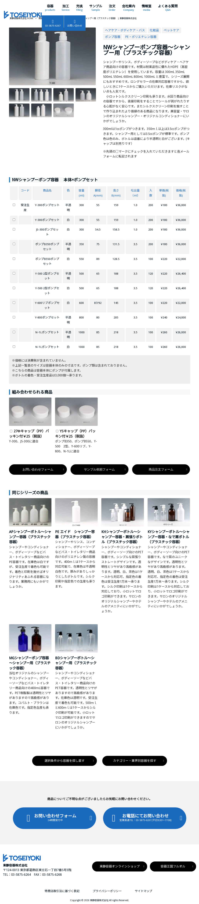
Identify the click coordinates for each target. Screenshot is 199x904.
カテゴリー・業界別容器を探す (134, 761)
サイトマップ (143, 891)
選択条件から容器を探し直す (65, 761)
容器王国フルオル (173, 866)
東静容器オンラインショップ (120, 866)
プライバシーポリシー (107, 891)
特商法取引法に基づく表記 (62, 891)
